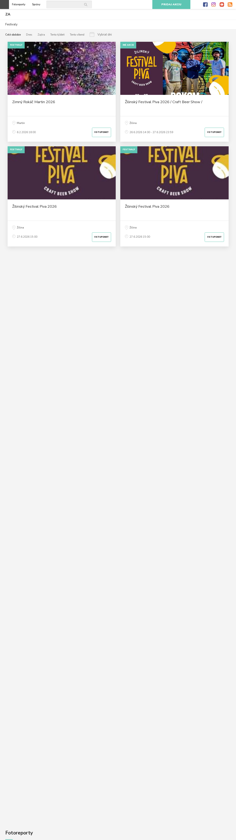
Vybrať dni (104, 35)
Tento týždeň (57, 34)
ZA (7, 14)
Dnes (29, 34)
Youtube (222, 4)
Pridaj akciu (171, 4)
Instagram (213, 4)
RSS (230, 4)
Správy (36, 4)
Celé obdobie (13, 34)
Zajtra (41, 34)
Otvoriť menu (4, 4)
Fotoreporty (18, 4)
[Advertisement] (118, 294)
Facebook (205, 4)
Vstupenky (101, 132)
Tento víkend (77, 34)
